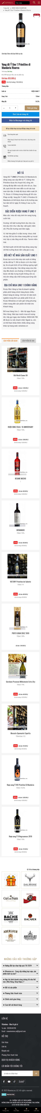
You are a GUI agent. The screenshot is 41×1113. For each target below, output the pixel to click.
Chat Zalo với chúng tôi (20, 114)
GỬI (36, 1073)
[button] (20, 965)
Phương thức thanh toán (10, 1055)
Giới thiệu (5, 1042)
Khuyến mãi (5, 1050)
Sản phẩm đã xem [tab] (28, 340)
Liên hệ (4, 1046)
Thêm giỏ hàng (32, 108)
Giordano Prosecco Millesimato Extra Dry (20, 681)
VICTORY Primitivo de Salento (20, 581)
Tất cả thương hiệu (33, 869)
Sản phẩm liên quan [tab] (10, 340)
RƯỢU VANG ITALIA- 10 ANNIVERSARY (20, 427)
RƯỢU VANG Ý (35, 91)
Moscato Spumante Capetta (21, 733)
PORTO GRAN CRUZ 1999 (20, 633)
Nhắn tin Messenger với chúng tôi (20, 120)
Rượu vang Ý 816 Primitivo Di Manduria (20, 784)
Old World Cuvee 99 (21, 375)
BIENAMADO (21, 530)
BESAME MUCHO (20, 478)
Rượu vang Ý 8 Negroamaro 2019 (20, 836)
